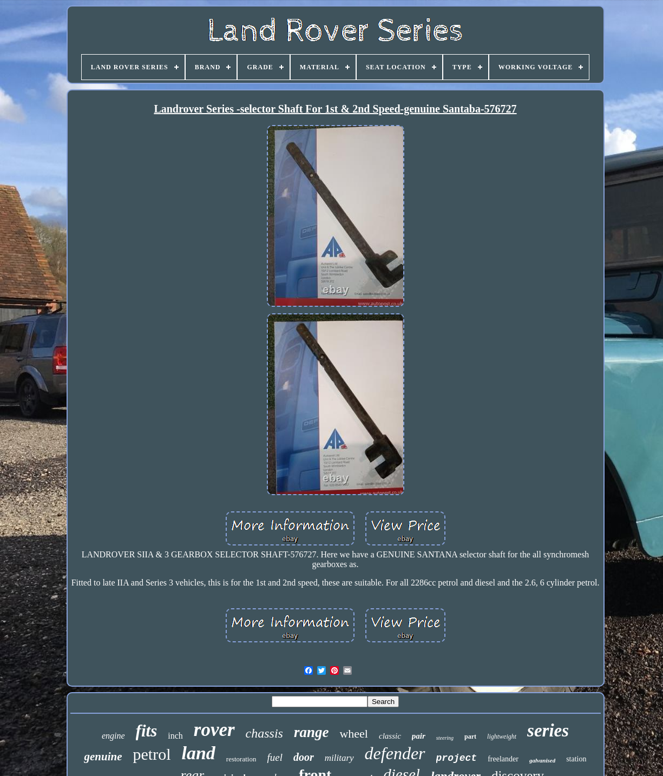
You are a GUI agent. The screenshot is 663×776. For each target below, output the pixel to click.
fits (146, 730)
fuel (275, 757)
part (470, 736)
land (198, 753)
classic (390, 736)
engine (113, 735)
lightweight (501, 736)
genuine (103, 756)
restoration (241, 759)
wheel (353, 733)
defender (395, 753)
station (576, 759)
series (548, 730)
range (311, 732)
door (303, 757)
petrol (152, 754)
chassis (264, 733)
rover (214, 729)
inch (175, 735)
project (456, 758)
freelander (503, 759)
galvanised (542, 760)
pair (418, 736)
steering (445, 738)
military (339, 758)
